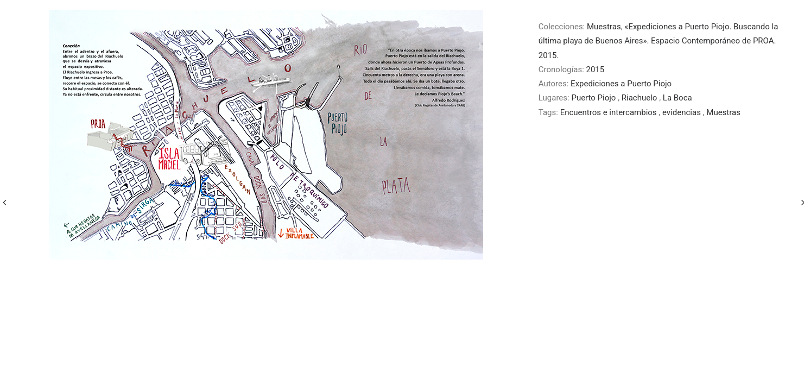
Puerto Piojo (594, 98)
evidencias (682, 112)
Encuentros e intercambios (609, 112)
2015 (595, 69)
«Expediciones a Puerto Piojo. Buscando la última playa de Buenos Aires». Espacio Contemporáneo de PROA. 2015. (658, 41)
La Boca (677, 98)
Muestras (604, 26)
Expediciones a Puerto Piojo (621, 84)
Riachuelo (640, 98)
